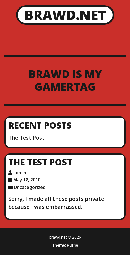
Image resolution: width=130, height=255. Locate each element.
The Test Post (26, 137)
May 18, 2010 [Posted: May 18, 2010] (26, 180)
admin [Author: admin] (19, 173)
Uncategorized (30, 187)
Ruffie (72, 245)
